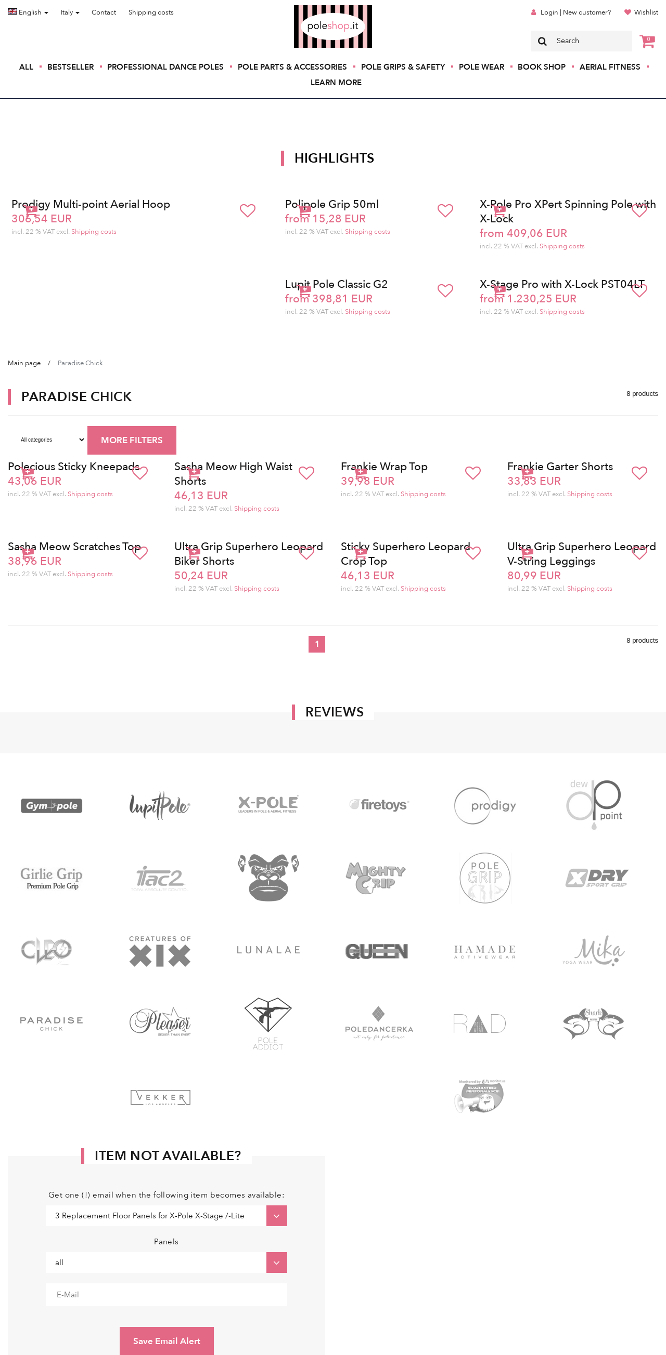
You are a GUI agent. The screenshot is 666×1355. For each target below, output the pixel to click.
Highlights (334, 158)
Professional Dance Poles (165, 67)
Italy (70, 12)
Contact (104, 12)
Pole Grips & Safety (403, 67)
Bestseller (70, 67)
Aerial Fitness (610, 67)
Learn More (336, 82)
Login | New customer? (576, 12)
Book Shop (542, 67)
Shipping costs (151, 12)
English (28, 12)
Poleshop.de (308, 8)
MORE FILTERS (132, 440)
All (26, 67)
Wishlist (646, 12)
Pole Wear (481, 67)
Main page (24, 363)
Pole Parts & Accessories (292, 67)
